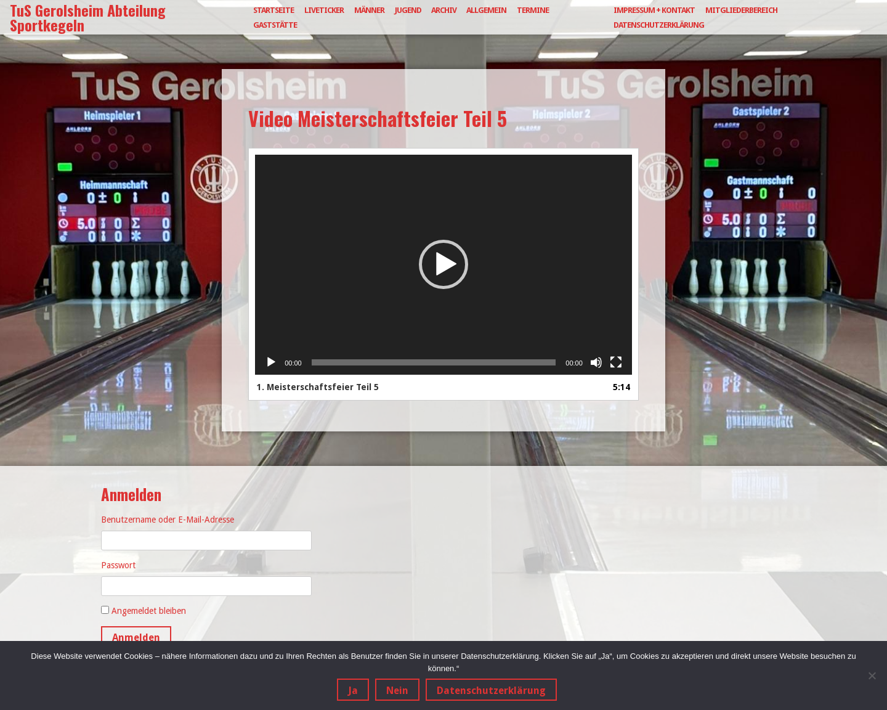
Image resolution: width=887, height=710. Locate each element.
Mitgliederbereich (741, 10)
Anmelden (136, 637)
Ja (353, 690)
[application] (443, 265)
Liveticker (324, 10)
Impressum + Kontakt (654, 10)
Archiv (443, 10)
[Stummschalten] (596, 362)
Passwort (118, 565)
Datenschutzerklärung (659, 25)
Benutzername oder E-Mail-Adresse (167, 519)
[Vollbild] (616, 362)
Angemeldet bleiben (148, 611)
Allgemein (486, 10)
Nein (397, 690)
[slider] (434, 362)
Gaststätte (275, 25)
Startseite (273, 10)
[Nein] (871, 675)
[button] (443, 264)
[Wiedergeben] (271, 362)
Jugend (408, 10)
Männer (369, 10)
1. (318, 387)
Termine (533, 10)
